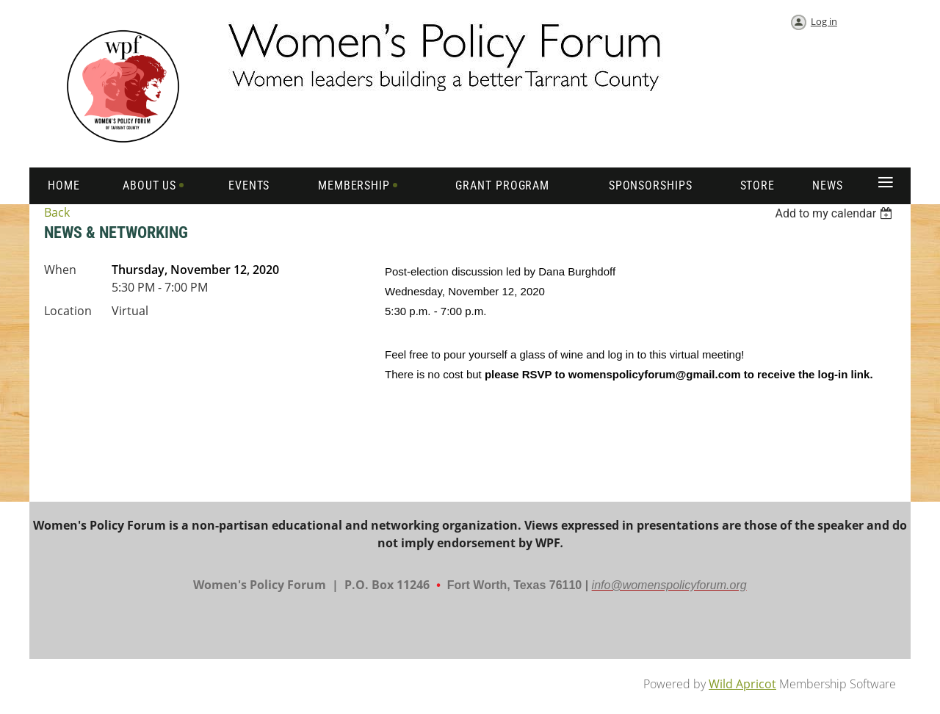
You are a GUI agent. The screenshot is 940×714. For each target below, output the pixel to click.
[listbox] (835, 213)
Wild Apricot (742, 684)
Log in (824, 21)
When (60, 270)
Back (57, 212)
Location (68, 311)
